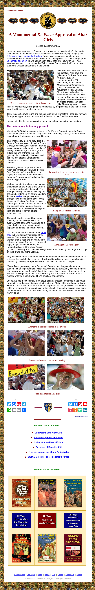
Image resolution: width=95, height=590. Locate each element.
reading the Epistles (32, 56)
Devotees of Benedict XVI (49, 447)
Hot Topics (31, 575)
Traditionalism (19, 575)
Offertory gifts (13, 56)
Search (60, 575)
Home (40, 575)
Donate (79, 575)
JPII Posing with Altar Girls (48, 433)
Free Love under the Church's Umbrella (49, 452)
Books (47, 575)
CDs (53, 575)
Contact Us (70, 575)
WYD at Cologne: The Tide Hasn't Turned (48, 457)
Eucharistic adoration (17, 61)
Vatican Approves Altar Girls (48, 437)
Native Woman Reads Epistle (48, 442)
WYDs (19, 196)
